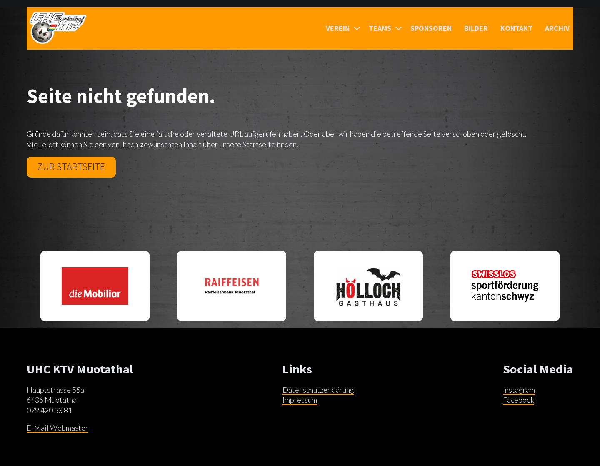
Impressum (299, 399)
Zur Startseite (71, 166)
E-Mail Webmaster (57, 427)
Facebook (518, 399)
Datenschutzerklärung (318, 389)
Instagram (519, 389)
